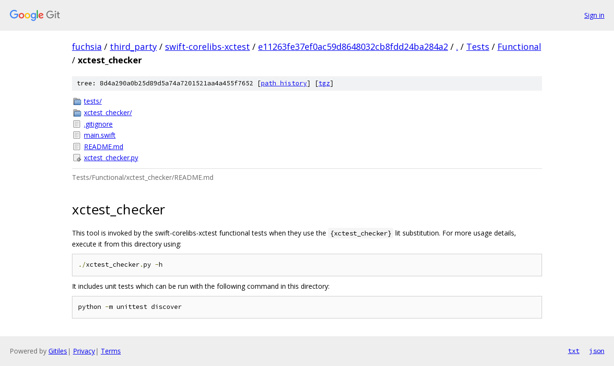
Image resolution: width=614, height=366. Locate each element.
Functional (519, 46)
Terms (111, 350)
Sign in (594, 15)
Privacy (84, 350)
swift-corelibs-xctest (207, 46)
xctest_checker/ (108, 112)
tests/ (93, 101)
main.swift (100, 135)
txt (573, 350)
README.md (103, 146)
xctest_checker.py (111, 157)
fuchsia (87, 46)
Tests (477, 46)
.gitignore (98, 124)
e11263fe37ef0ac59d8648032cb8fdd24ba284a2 (353, 46)
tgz (324, 83)
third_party (133, 46)
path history (284, 83)
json (596, 350)
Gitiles (57, 350)
